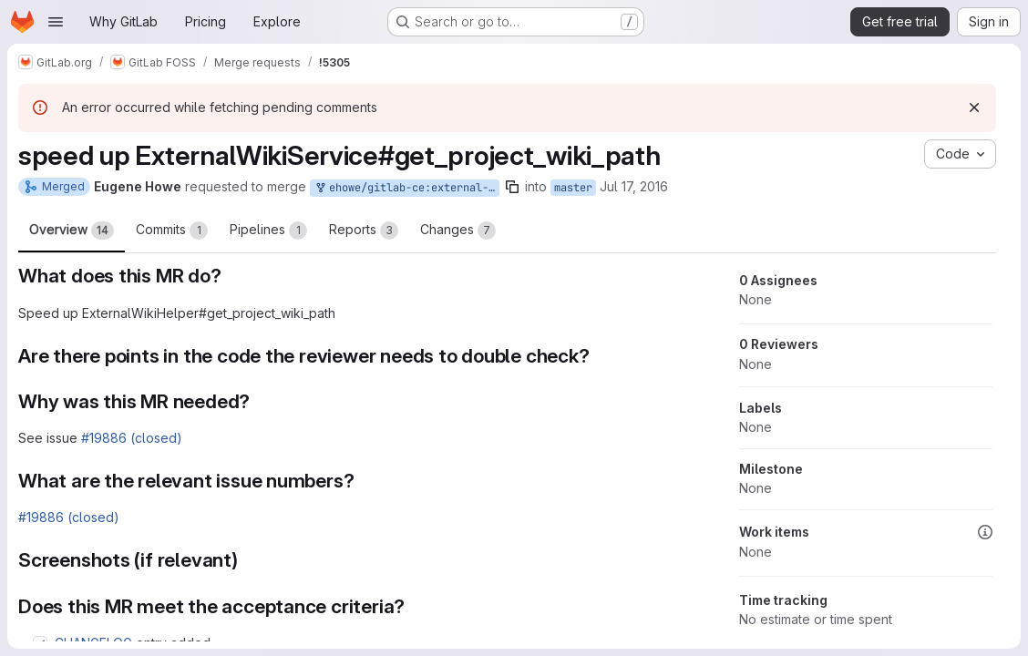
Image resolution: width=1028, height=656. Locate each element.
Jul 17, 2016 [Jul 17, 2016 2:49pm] (634, 186)
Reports (363, 230)
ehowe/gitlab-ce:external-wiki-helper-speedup (406, 188)
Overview (71, 230)
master (573, 187)
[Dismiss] (974, 107)
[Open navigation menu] (55, 21)
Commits (172, 230)
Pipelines (268, 230)
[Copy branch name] (512, 187)
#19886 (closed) (131, 438)
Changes (458, 230)
